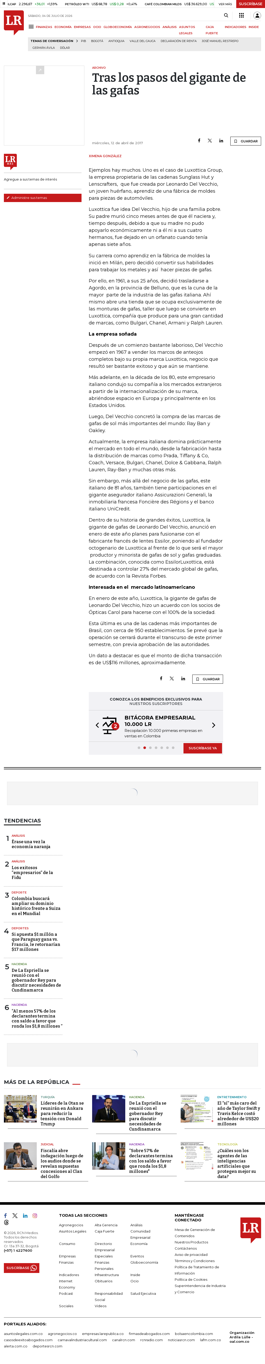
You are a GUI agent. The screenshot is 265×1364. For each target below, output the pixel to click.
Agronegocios (71, 1225)
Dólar (65, 48)
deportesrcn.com (47, 1346)
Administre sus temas (26, 198)
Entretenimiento (232, 1097)
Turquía (48, 1097)
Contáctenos (186, 1248)
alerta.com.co (15, 1346)
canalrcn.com (123, 1340)
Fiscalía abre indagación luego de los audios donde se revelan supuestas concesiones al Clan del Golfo (62, 1163)
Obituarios (103, 1281)
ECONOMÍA (63, 27)
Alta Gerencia (106, 1225)
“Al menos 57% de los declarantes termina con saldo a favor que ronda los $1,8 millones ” (37, 1019)
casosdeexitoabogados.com (28, 1340)
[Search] (226, 15)
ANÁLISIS (170, 27)
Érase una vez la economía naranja (31, 844)
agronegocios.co (62, 1334)
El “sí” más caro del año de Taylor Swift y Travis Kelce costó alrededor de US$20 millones (238, 1113)
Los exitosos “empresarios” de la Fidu (32, 872)
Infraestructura (107, 1275)
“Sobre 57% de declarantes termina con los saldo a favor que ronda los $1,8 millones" (151, 1161)
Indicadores (69, 1275)
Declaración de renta (179, 41)
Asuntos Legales (72, 1231)
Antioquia (116, 41)
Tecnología (227, 1144)
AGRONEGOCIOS (147, 27)
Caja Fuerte (104, 1231)
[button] (96, 726)
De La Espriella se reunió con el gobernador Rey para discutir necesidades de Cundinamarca (36, 980)
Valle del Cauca (143, 41)
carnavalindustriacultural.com (82, 1340)
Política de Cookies (191, 1279)
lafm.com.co (210, 1340)
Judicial (47, 1144)
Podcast (66, 1293)
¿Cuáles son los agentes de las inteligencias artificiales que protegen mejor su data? (236, 1163)
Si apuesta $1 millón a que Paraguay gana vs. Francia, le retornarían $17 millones (36, 942)
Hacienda (19, 964)
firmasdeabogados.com (149, 1334)
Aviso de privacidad (191, 1254)
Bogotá (97, 41)
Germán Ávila (44, 48)
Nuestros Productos (191, 1242)
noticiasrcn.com (181, 1340)
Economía (139, 1244)
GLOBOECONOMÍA (118, 27)
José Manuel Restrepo (220, 41)
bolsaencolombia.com (194, 1334)
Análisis (18, 835)
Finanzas (66, 1262)
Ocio (134, 1281)
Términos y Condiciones (195, 1261)
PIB (83, 41)
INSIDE (254, 27)
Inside (135, 1275)
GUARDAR (246, 141)
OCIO (97, 27)
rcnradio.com (151, 1340)
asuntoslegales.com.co (23, 1334)
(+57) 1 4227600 (18, 1250)
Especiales (104, 1256)
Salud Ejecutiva (143, 1293)
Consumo (67, 1244)
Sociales (66, 1306)
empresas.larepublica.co (103, 1334)
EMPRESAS (82, 27)
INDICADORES (235, 27)
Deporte (19, 892)
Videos (100, 1306)
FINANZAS (44, 27)
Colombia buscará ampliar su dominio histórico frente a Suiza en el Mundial (36, 906)
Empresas (67, 1256)
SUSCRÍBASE (250, 4)
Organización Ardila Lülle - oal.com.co (242, 1337)
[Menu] (32, 26)
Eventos (137, 1256)
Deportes (20, 928)
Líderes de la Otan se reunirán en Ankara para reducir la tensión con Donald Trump (62, 1113)
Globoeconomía (144, 1262)
